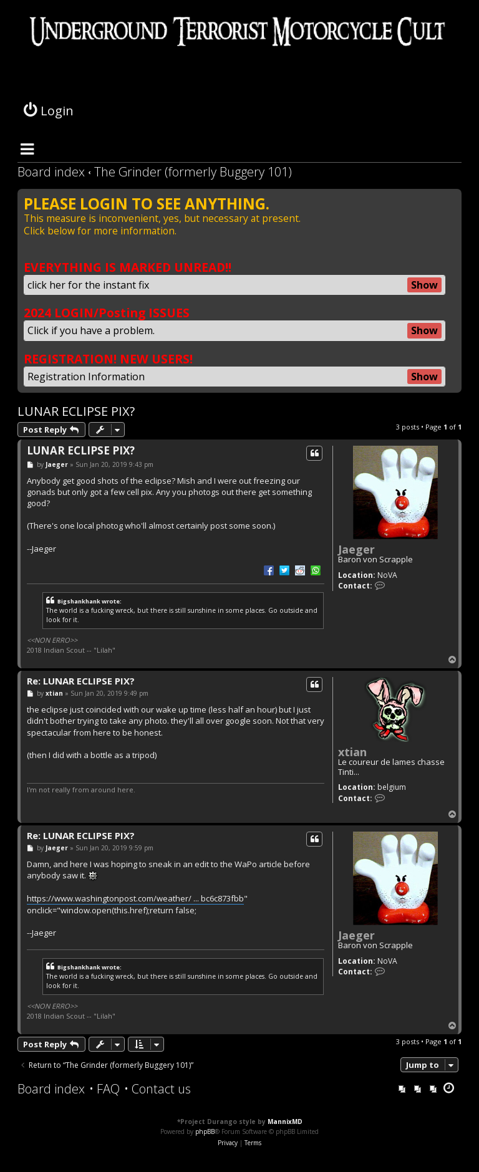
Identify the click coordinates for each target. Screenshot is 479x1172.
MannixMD (285, 1121)
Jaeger (356, 549)
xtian (352, 752)
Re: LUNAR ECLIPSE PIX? (81, 681)
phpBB (205, 1131)
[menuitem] (104, 1089)
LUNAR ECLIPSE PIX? (76, 411)
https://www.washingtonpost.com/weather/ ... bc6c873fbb (135, 898)
